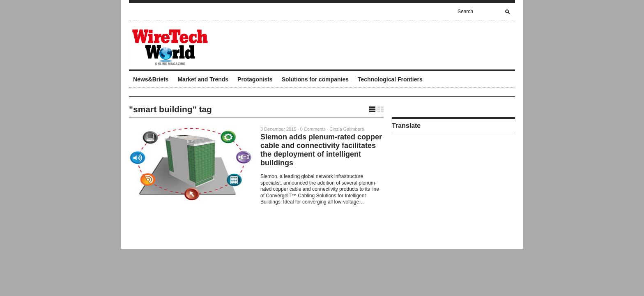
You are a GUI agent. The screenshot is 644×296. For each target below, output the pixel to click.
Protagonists (255, 79)
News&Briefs (150, 79)
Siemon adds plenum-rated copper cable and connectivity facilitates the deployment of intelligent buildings (321, 150)
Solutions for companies (315, 79)
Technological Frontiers (390, 79)
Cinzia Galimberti (346, 129)
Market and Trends (202, 79)
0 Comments (313, 129)
